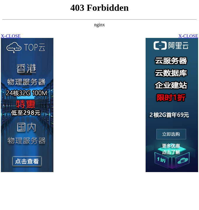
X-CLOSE (188, 36)
